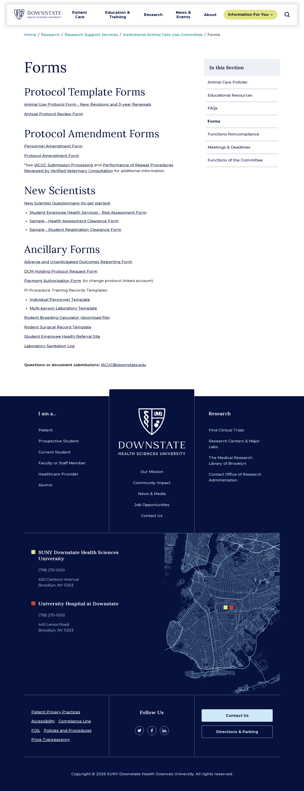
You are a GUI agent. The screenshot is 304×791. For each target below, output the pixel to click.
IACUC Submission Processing (63, 165)
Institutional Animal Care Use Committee (163, 34)
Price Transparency (50, 739)
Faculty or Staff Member (62, 463)
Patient (45, 430)
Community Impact (152, 483)
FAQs (213, 108)
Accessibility (43, 721)
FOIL (35, 730)
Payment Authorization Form (52, 280)
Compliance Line (74, 721)
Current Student (54, 452)
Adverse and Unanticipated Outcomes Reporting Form (78, 262)
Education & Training (117, 14)
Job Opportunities (151, 505)
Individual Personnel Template (60, 299)
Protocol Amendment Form (51, 155)
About (210, 14)
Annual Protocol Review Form (53, 114)
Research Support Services (91, 34)
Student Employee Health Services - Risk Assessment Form (88, 212)
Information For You (248, 14)
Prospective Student (58, 441)
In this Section (226, 67)
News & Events (183, 14)
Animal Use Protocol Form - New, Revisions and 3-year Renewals (87, 104)
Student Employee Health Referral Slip (62, 336)
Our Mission (151, 471)
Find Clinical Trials (226, 430)
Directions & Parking (237, 731)
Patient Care (79, 14)
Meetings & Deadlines (229, 147)
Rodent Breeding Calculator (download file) (67, 317)
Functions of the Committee (235, 160)
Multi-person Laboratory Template (63, 308)
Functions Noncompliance (233, 134)
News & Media (152, 493)
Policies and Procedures (67, 730)
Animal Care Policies (227, 82)
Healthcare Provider (58, 474)
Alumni (45, 485)
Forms (214, 121)
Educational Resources (230, 95)
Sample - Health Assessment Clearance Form (74, 221)
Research (153, 14)
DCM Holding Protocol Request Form (60, 271)
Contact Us (152, 515)
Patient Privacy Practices (55, 712)
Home (30, 34)
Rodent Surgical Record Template (57, 327)
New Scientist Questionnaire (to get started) (67, 203)
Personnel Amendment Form (53, 146)
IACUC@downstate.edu (123, 365)
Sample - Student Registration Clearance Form (75, 229)
